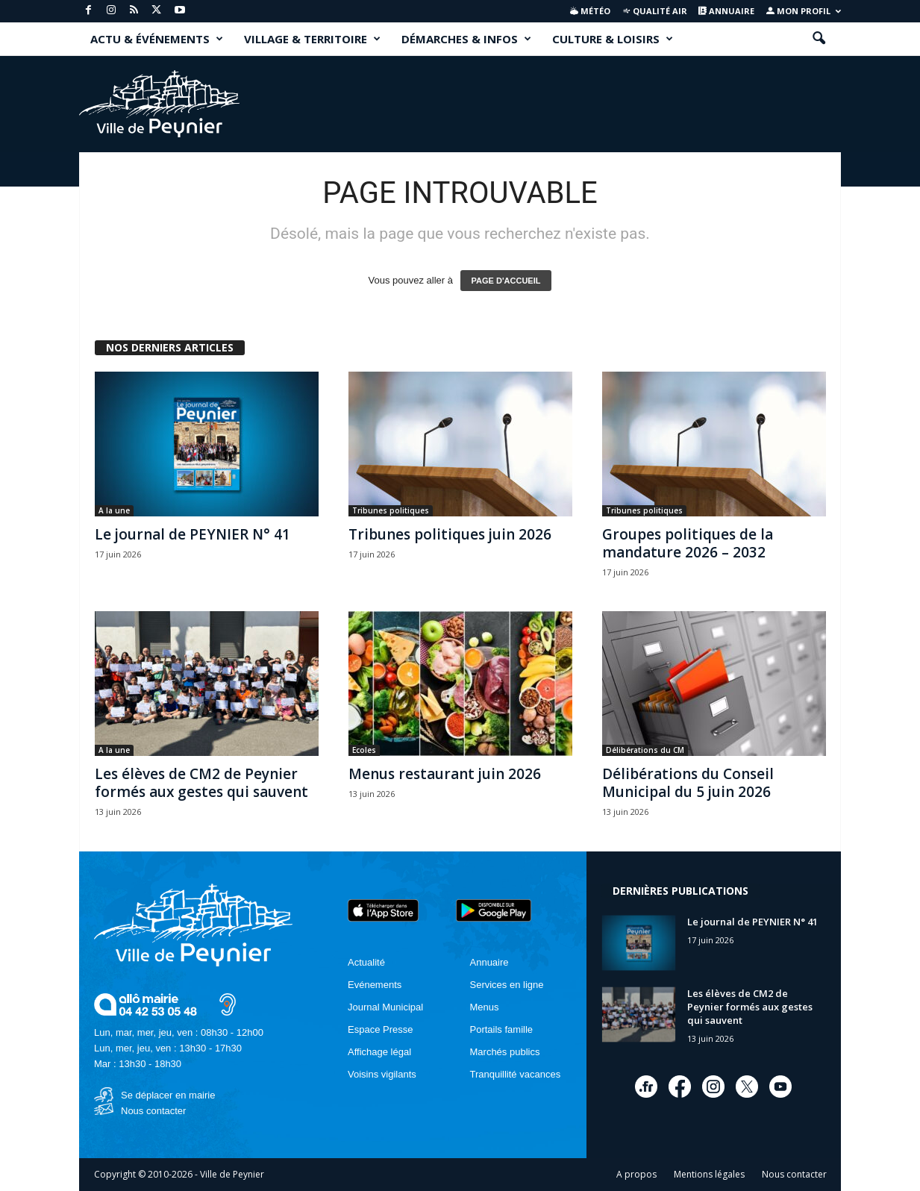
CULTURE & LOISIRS (612, 38)
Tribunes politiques (390, 510)
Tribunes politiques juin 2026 (449, 534)
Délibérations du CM (645, 750)
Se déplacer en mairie (168, 1095)
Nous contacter (153, 1110)
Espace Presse (380, 1029)
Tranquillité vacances (515, 1074)
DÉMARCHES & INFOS (466, 38)
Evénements (374, 984)
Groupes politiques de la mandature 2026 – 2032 (687, 543)
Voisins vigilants (382, 1074)
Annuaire (726, 10)
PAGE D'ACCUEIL (506, 280)
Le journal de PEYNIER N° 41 (192, 534)
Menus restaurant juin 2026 (444, 774)
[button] (818, 38)
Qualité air (654, 10)
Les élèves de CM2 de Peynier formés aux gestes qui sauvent (201, 782)
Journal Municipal (385, 1007)
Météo (590, 10)
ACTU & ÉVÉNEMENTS (156, 38)
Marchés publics (505, 1051)
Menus (484, 1007)
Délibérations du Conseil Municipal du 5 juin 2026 (688, 782)
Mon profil (803, 10)
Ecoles (364, 750)
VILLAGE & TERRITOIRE (312, 38)
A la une (114, 510)
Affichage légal (379, 1051)
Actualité (366, 962)
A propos (636, 1174)
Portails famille (501, 1029)
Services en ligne (507, 984)
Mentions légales (709, 1174)
